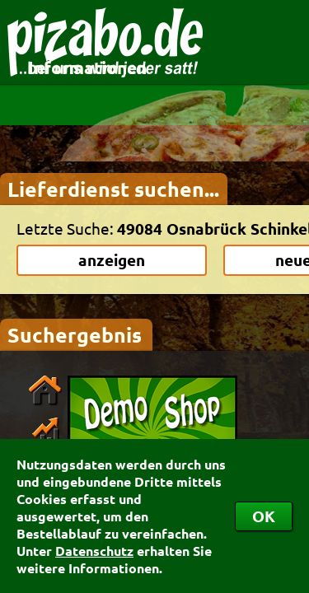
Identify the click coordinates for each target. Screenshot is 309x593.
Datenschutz (94, 550)
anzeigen (111, 260)
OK (263, 516)
